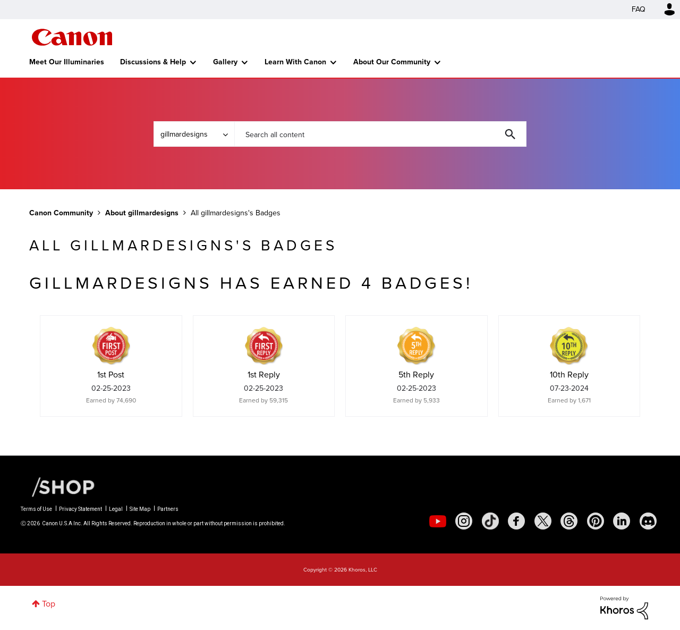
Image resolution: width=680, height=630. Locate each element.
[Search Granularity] (194, 134)
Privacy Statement (80, 509)
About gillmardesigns (141, 213)
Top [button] (48, 604)
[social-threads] (568, 521)
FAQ (638, 9)
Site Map (140, 509)
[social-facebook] (516, 521)
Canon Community (72, 37)
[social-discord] (648, 521)
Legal (116, 509)
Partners (167, 509)
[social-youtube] (437, 521)
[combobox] (380, 134)
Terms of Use (36, 509)
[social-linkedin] (621, 521)
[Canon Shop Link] (58, 486)
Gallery (225, 62)
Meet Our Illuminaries (66, 62)
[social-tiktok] (490, 521)
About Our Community (391, 62)
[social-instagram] (463, 521)
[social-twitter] (542, 521)
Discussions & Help (153, 62)
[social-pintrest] (595, 521)
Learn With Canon (295, 62)
